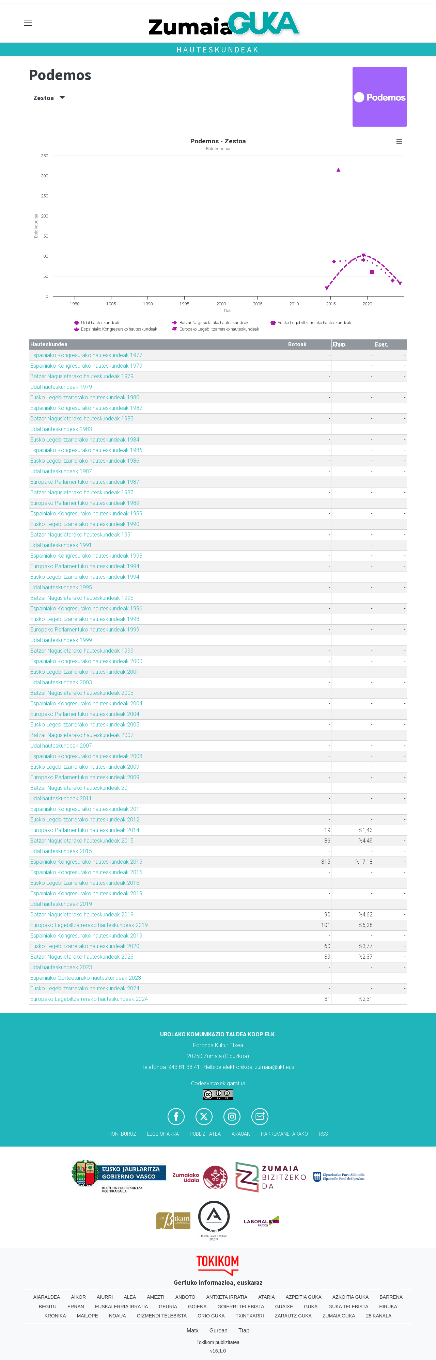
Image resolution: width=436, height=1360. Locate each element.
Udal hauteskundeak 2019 (61, 904)
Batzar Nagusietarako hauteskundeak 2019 (82, 914)
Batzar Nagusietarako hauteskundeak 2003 (82, 693)
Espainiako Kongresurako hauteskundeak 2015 (86, 862)
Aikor (78, 1297)
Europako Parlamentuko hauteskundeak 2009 (84, 777)
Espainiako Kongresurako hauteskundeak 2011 (86, 809)
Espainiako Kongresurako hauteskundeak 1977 (86, 355)
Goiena (197, 1306)
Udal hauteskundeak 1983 (61, 429)
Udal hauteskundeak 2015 (61, 851)
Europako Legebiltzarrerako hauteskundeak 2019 (89, 925)
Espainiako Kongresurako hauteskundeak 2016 (86, 872)
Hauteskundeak (217, 49)
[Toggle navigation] (28, 23)
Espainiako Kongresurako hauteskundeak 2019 (86, 893)
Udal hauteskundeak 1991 (61, 545)
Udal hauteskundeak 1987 (61, 471)
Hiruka (388, 1306)
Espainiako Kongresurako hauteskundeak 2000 (86, 661)
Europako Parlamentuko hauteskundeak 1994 (84, 566)
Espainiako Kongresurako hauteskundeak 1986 (86, 450)
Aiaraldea (46, 1297)
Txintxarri (250, 1315)
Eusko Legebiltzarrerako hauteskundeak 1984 (84, 439)
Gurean (218, 1330)
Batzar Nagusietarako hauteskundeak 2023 (82, 957)
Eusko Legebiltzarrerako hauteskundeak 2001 (84, 672)
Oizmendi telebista (162, 1315)
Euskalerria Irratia (121, 1306)
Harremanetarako (284, 1134)
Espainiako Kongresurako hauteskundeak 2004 (86, 703)
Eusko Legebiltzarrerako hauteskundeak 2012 (84, 819)
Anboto (185, 1297)
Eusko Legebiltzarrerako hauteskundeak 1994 (84, 577)
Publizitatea (205, 1134)
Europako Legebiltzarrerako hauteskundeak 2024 (89, 999)
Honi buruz (122, 1134)
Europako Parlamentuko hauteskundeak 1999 (84, 629)
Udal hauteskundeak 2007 (61, 745)
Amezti (155, 1297)
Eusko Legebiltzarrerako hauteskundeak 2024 (84, 988)
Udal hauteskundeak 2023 (61, 967)
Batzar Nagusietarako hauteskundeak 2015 (82, 840)
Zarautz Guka (293, 1315)
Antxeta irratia (227, 1297)
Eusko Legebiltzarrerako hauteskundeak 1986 (84, 461)
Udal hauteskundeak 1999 (61, 640)
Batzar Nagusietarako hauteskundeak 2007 (82, 735)
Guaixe (284, 1306)
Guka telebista (348, 1306)
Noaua (117, 1315)
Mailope (87, 1315)
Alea (130, 1297)
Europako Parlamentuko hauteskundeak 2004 (84, 714)
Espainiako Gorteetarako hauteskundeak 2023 (85, 978)
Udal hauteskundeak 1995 (61, 587)
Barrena (391, 1297)
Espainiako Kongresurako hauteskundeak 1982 (86, 408)
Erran (75, 1306)
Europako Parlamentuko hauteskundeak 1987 (84, 482)
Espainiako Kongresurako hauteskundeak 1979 (86, 366)
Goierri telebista (240, 1306)
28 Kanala (379, 1315)
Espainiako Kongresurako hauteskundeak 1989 (86, 513)
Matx (193, 1330)
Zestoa (49, 98)
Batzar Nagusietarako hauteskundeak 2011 (82, 788)
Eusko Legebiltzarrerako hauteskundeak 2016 (84, 883)
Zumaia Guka (339, 1315)
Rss (323, 1134)
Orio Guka (211, 1315)
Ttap (243, 1330)
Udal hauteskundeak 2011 (61, 798)
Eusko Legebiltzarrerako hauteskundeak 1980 (84, 397)
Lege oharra (163, 1134)
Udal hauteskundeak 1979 (61, 387)
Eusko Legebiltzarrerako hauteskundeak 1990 (84, 524)
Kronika (55, 1315)
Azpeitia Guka (304, 1297)
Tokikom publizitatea (218, 1342)
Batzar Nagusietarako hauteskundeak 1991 (82, 534)
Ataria (266, 1297)
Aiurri (105, 1297)
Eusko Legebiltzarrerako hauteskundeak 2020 (84, 946)
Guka (311, 1306)
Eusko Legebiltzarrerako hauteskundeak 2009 (84, 767)
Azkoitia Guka (350, 1297)
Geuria (168, 1306)
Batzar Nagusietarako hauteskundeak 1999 (82, 650)
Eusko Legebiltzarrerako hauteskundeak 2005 (84, 724)
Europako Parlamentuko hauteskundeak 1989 (84, 503)
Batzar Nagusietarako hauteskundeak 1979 (82, 376)
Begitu (48, 1306)
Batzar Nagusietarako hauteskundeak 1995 (82, 598)
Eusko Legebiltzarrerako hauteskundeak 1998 (84, 619)
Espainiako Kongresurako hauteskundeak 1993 (86, 556)
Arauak (241, 1134)
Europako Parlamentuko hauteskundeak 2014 (84, 830)
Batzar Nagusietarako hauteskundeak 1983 (82, 418)
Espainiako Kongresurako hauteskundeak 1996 (86, 608)
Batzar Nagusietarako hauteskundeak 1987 (82, 492)
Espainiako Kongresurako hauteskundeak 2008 (86, 756)
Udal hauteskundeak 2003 (61, 682)
